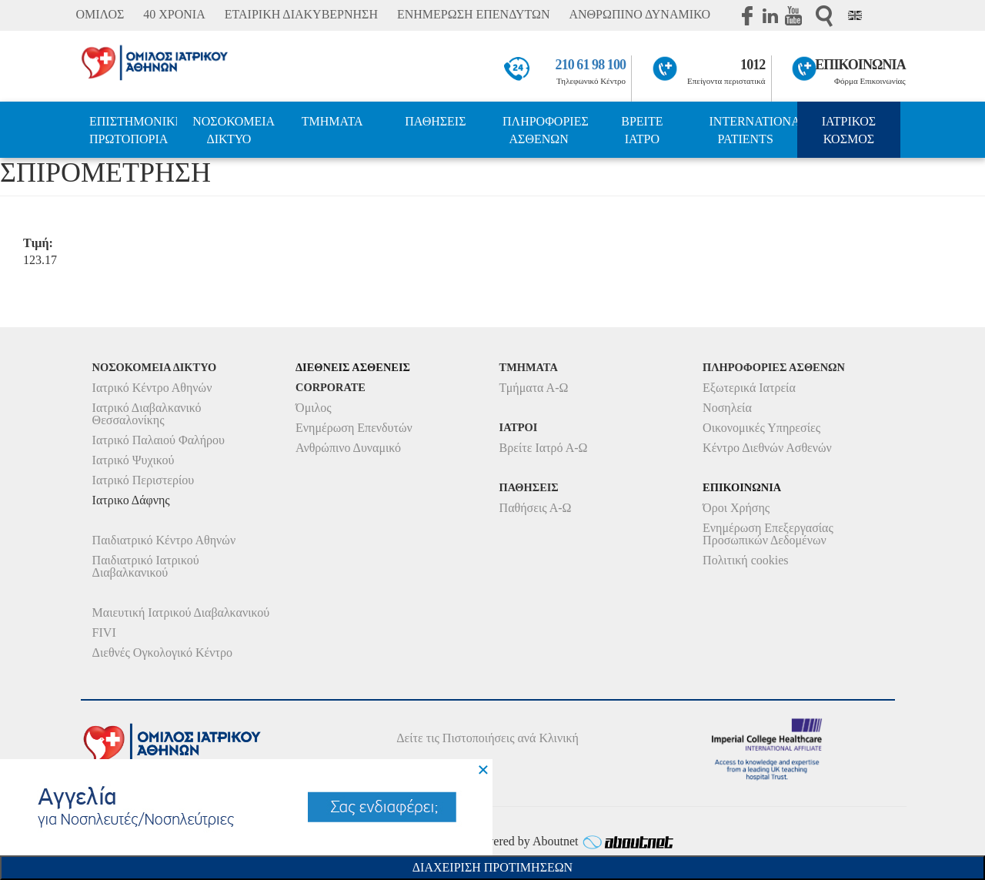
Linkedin (770, 15)
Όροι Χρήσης (736, 507)
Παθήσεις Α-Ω (535, 507)
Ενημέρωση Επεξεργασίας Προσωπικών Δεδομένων (768, 534)
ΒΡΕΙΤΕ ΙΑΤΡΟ (642, 130)
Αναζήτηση (824, 16)
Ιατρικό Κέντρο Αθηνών (152, 387)
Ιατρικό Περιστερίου (143, 480)
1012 (752, 64)
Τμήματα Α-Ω (534, 387)
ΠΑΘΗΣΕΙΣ (435, 121)
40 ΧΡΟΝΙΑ (174, 14)
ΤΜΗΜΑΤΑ (332, 121)
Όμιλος (314, 407)
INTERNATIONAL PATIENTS (753, 130)
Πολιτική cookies (745, 560)
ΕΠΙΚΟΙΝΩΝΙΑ (860, 64)
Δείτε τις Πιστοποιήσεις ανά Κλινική (487, 737)
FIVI (104, 632)
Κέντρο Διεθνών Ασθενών (767, 447)
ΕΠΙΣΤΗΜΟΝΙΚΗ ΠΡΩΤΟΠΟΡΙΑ (133, 130)
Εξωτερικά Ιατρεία (749, 387)
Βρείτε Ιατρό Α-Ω (543, 447)
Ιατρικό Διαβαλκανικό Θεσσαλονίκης (147, 414)
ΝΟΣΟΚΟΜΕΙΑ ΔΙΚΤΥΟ (233, 130)
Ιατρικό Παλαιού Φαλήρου (158, 440)
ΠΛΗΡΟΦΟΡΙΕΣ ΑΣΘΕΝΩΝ (546, 130)
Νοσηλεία (727, 407)
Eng (854, 15)
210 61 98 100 (591, 64)
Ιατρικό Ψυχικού (133, 460)
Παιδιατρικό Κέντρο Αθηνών (164, 540)
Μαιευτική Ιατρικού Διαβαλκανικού (181, 612)
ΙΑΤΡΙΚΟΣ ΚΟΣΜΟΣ (849, 130)
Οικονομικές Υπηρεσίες (761, 427)
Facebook (747, 15)
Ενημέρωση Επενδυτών (354, 427)
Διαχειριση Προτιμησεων (492, 867)
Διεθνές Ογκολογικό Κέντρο (162, 652)
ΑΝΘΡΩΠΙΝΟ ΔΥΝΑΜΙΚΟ (639, 14)
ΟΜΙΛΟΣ (99, 14)
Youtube (793, 15)
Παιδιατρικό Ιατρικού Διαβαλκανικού (145, 566)
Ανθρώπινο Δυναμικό (348, 447)
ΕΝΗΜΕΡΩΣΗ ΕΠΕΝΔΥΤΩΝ (473, 14)
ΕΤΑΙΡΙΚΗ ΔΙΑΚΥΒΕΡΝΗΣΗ (301, 14)
